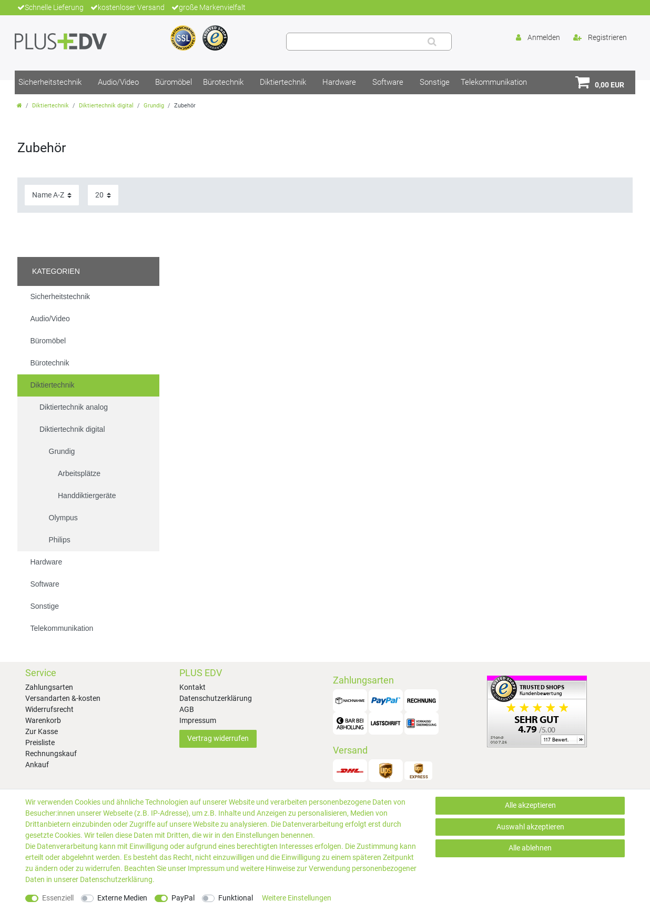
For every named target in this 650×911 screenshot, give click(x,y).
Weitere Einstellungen (296, 898)
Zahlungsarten (49, 687)
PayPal (183, 898)
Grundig (154, 105)
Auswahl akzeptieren (530, 827)
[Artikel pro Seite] (103, 195)
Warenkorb (43, 720)
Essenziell (58, 898)
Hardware (339, 82)
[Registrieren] (600, 37)
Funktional (235, 898)
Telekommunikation (494, 82)
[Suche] (432, 41)
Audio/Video (118, 82)
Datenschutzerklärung (215, 698)
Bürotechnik (223, 82)
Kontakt (192, 687)
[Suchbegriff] (355, 41)
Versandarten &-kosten (62, 698)
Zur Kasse (41, 731)
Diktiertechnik (283, 82)
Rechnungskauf (51, 753)
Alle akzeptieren (530, 805)
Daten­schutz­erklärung (116, 879)
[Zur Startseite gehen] (19, 105)
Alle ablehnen (530, 848)
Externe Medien (122, 898)
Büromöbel (173, 82)
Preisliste (40, 742)
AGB (186, 709)
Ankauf (37, 764)
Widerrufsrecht (49, 709)
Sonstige (435, 82)
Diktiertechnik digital (106, 105)
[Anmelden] (538, 37)
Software (387, 82)
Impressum (197, 720)
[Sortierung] (52, 195)
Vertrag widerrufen (218, 738)
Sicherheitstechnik (50, 82)
